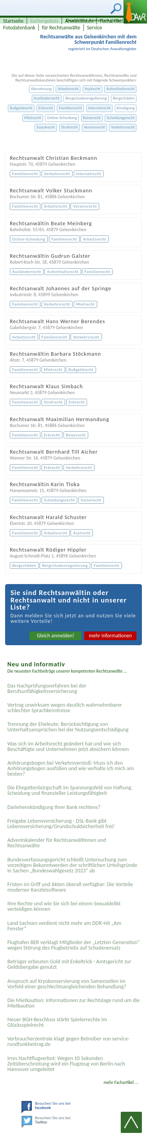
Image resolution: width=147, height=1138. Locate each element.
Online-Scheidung (62, 117)
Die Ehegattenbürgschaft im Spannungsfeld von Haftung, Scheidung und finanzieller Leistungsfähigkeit (69, 790)
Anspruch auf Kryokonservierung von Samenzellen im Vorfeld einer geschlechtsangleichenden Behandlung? (66, 984)
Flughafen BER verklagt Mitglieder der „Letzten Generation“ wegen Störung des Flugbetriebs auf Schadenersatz (73, 945)
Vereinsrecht (94, 127)
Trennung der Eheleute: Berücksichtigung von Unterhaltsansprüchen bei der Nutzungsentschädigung (68, 727)
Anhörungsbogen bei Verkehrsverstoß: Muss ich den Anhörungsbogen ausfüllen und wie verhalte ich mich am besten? (70, 768)
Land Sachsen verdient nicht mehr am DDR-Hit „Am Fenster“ (64, 926)
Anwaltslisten (79, 21)
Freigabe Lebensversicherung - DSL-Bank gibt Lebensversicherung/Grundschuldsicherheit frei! (61, 824)
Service (94, 27)
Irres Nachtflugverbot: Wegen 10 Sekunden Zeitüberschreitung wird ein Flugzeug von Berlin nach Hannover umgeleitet (66, 1064)
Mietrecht (32, 117)
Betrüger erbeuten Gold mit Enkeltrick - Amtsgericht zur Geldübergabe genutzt (69, 964)
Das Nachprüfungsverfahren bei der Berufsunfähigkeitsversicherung (47, 688)
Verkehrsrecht (122, 127)
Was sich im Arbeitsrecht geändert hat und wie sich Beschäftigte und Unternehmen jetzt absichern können (68, 746)
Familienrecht (70, 107)
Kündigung (126, 107)
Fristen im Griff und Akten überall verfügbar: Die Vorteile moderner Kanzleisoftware (70, 887)
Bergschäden (124, 98)
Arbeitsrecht (68, 88)
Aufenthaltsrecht (120, 88)
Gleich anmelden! (55, 635)
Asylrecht (92, 88)
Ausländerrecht (47, 98)
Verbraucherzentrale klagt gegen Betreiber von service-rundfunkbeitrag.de (68, 1041)
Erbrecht (45, 107)
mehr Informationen (110, 635)
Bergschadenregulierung (86, 98)
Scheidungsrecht (120, 117)
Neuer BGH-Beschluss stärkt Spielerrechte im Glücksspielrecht (57, 1022)
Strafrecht (69, 127)
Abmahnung (41, 88)
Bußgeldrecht (21, 107)
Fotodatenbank (19, 27)
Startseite (13, 21)
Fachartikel (111, 21)
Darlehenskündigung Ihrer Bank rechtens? (54, 807)
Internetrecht (99, 107)
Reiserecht (92, 117)
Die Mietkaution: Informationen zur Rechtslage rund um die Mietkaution (73, 1003)
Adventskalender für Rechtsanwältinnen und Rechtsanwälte (56, 843)
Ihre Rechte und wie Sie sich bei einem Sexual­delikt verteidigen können (64, 906)
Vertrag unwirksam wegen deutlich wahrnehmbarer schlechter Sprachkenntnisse (64, 708)
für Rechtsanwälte (61, 27)
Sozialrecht (45, 127)
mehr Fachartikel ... (120, 1082)
